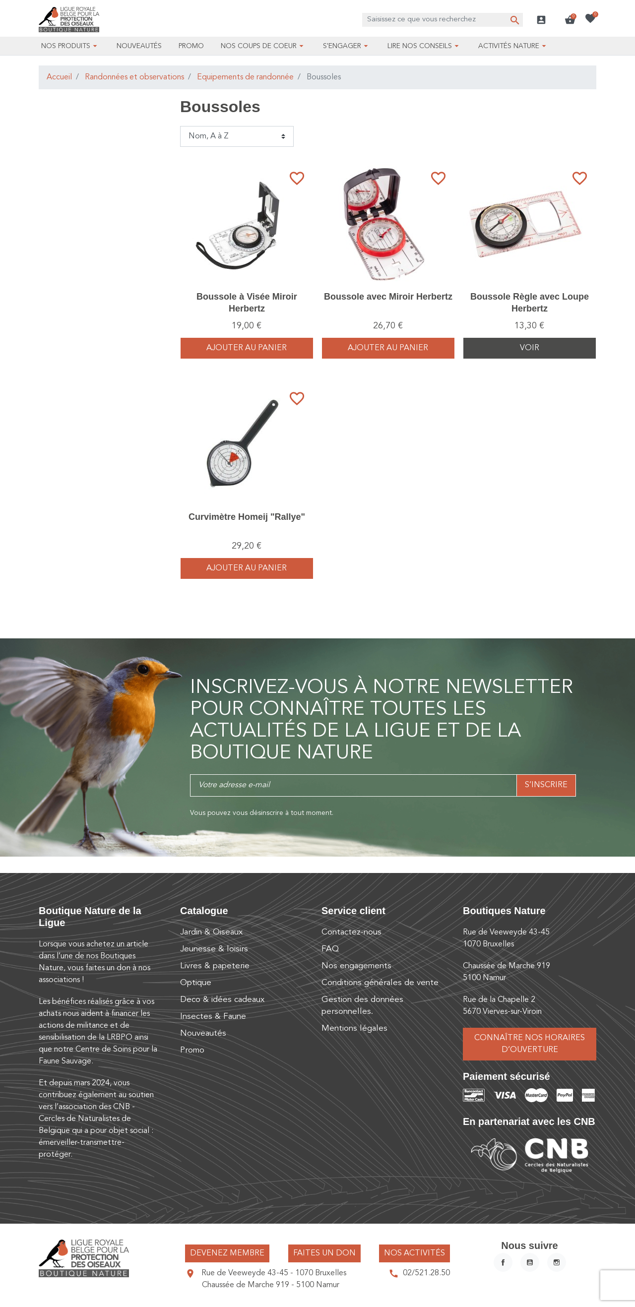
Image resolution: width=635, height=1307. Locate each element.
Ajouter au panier (246, 348)
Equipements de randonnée (245, 77)
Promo (192, 1050)
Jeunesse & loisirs (214, 949)
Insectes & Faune (213, 1016)
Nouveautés (203, 1033)
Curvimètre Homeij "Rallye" (247, 517)
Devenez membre (227, 1253)
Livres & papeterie (215, 966)
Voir (529, 348)
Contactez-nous (351, 932)
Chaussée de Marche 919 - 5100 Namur (270, 1285)
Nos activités (414, 1253)
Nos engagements (356, 966)
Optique (195, 983)
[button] (570, 19)
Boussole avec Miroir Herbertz (388, 297)
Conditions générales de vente (380, 983)
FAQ (330, 949)
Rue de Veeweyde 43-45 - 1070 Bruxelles (273, 1273)
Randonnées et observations (134, 77)
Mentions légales (354, 1028)
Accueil (59, 77)
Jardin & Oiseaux (211, 932)
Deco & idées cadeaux (222, 1000)
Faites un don (324, 1253)
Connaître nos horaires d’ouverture (529, 1044)
